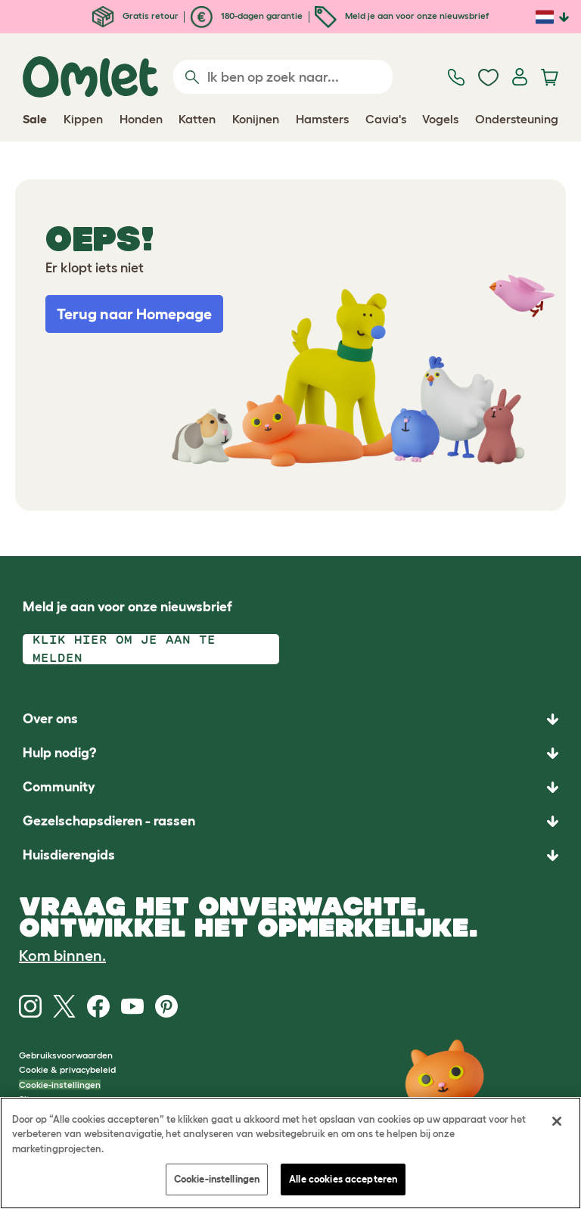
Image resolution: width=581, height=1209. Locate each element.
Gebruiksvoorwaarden (66, 1055)
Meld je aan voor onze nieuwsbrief (402, 15)
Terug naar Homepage (134, 314)
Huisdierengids (69, 854)
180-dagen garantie (247, 15)
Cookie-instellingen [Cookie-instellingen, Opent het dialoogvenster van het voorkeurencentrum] (216, 1179)
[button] (290, 855)
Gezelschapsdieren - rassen (109, 820)
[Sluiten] (556, 1121)
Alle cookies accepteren (343, 1179)
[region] (290, 1153)
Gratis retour (135, 15)
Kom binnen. (62, 955)
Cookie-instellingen (60, 1084)
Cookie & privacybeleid (67, 1069)
